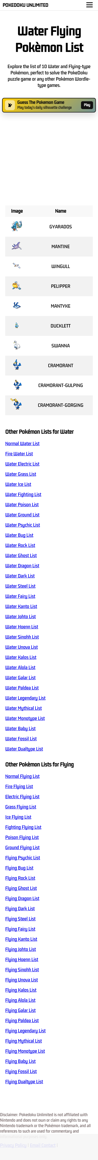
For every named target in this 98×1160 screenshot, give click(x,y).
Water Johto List (20, 617)
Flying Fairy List (20, 929)
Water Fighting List (23, 494)
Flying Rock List (20, 878)
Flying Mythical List (23, 1041)
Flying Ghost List (21, 888)
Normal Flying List (22, 776)
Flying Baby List (20, 1061)
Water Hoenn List (21, 627)
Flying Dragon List (22, 898)
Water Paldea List (22, 688)
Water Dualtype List (24, 749)
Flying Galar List (20, 1010)
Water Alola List (20, 667)
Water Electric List (22, 464)
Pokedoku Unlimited (25, 5)
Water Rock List (20, 545)
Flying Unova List (21, 980)
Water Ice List (18, 484)
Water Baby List (20, 728)
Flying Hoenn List (21, 959)
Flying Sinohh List (22, 970)
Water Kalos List (20, 657)
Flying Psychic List (22, 858)
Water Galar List (20, 678)
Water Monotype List (25, 718)
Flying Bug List (19, 868)
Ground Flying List (22, 847)
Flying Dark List (20, 909)
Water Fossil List (21, 739)
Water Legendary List (25, 698)
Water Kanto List (21, 606)
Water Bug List (19, 535)
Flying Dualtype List (24, 1082)
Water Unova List (21, 647)
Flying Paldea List (22, 1021)
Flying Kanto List (21, 939)
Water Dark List (20, 576)
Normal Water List (22, 444)
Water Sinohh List (22, 637)
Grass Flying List (20, 807)
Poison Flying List (22, 837)
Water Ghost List (21, 555)
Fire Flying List (19, 786)
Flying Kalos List (20, 990)
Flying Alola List (20, 1000)
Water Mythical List (23, 708)
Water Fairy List (20, 596)
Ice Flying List (18, 817)
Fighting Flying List (23, 827)
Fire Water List (19, 454)
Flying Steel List (20, 919)
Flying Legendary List (25, 1031)
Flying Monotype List (25, 1051)
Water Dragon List (22, 566)
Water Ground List (22, 515)
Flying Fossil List (21, 1071)
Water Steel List (20, 586)
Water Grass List (20, 474)
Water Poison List (22, 505)
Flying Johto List (20, 949)
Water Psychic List (22, 525)
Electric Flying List (22, 797)
